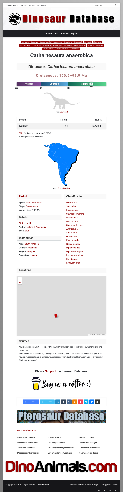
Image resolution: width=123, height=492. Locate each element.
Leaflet (91, 334)
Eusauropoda (78, 42)
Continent (64, 33)
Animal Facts (41, 5)
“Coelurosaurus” (55, 437)
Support (50, 371)
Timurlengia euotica (56, 442)
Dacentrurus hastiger (88, 442)
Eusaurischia (68, 42)
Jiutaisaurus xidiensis (26, 437)
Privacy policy (105, 485)
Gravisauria (87, 42)
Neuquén (31, 251)
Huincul (33, 255)
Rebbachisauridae (79, 45)
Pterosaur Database (28, 5)
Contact (114, 485)
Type (55, 33)
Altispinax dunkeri (86, 437)
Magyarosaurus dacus (88, 453)
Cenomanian (32, 206)
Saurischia (90, 45)
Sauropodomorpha (62, 49)
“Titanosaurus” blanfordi (89, 448)
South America (74, 49)
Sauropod (64, 112)
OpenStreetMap (101, 334)
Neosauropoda (57, 45)
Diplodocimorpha (45, 42)
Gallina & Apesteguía (36, 227)
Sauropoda (99, 45)
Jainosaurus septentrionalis (28, 442)
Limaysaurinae (36, 45)
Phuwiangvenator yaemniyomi (61, 448)
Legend (97, 485)
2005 (26, 230)
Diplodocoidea (57, 42)
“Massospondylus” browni (28, 453)
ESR (21, 133)
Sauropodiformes (48, 49)
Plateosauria (68, 45)
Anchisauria (25, 42)
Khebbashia (97, 42)
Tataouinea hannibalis (26, 448)
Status (22, 223)
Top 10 (74, 33)
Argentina (32, 247)
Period (48, 33)
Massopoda (47, 45)
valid (28, 223)
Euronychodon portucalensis (60, 453)
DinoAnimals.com (12, 5)
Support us (89, 485)
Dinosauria (34, 42)
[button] (55, 315)
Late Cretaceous (25, 45)
